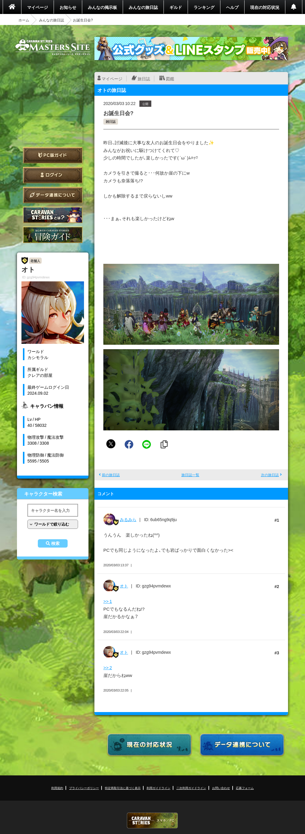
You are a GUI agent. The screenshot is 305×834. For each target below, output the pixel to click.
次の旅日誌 (270, 474)
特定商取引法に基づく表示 (123, 788)
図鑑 (170, 78)
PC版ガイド (53, 155)
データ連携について (53, 195)
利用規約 (57, 788)
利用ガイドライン (158, 788)
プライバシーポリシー (84, 788)
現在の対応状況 (264, 7)
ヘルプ (232, 7)
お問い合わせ (221, 788)
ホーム (23, 20)
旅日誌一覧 (190, 474)
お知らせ (68, 7)
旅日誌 (144, 78)
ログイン (53, 175)
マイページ (37, 7)
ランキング (204, 7)
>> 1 (107, 601)
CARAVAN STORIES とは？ (53, 215)
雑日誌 (111, 121)
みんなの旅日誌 (143, 7)
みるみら (128, 519)
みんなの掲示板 (102, 7)
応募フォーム (245, 788)
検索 (55, 543)
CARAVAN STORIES (152, 820)
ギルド (175, 7)
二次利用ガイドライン (191, 788)
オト (124, 586)
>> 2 (107, 667)
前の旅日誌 (111, 474)
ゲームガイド (53, 235)
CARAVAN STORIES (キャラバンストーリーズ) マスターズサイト (52, 47)
